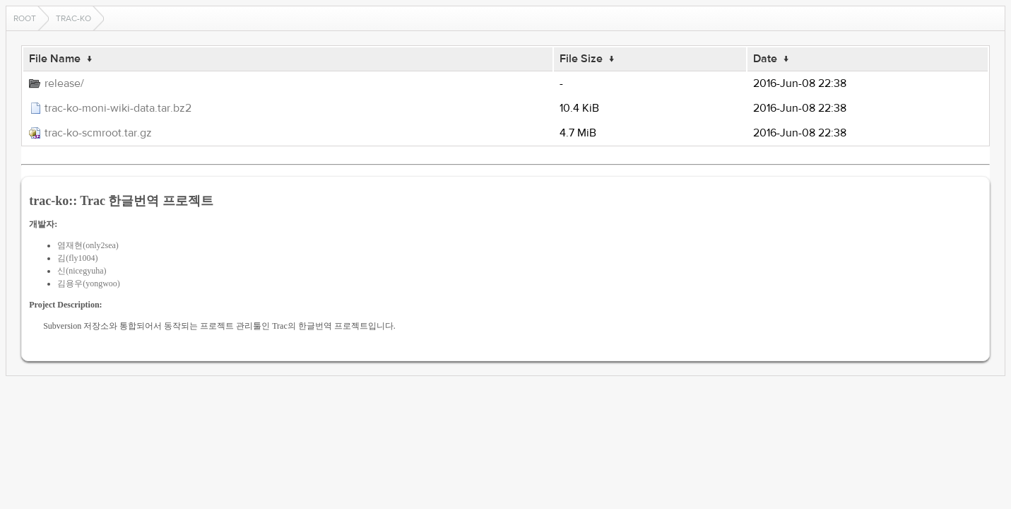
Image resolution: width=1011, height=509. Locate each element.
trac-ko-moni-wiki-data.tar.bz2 (118, 108)
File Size (581, 59)
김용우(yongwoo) (88, 283)
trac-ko (73, 18)
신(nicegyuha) (81, 271)
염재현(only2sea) (88, 245)
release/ (64, 83)
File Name (55, 59)
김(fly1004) (77, 258)
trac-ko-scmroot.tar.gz (98, 133)
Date (765, 59)
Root (24, 18)
